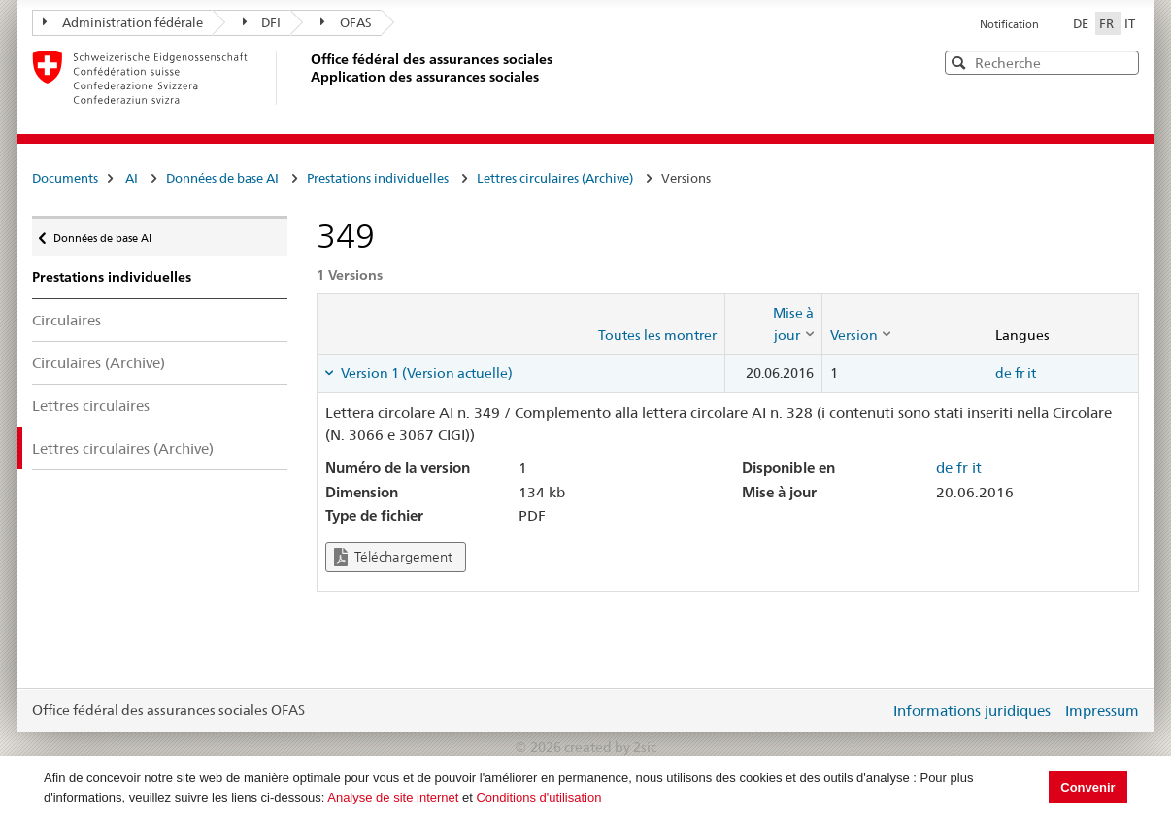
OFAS (346, 22)
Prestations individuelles (378, 178)
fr (1019, 373)
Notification (1009, 24)
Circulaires (66, 320)
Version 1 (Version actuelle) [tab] (425, 373)
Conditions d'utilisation (538, 797)
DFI (262, 22)
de (1003, 373)
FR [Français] (1108, 23)
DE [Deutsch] (1082, 23)
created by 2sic (610, 747)
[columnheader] (772, 324)
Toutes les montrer (657, 335)
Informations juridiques (972, 710)
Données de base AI (222, 178)
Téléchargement (393, 557)
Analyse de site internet (392, 797)
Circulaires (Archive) (98, 363)
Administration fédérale (123, 22)
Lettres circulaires (91, 405)
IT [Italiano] (1129, 23)
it (1031, 373)
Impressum (1102, 710)
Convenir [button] (1087, 787)
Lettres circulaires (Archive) (555, 178)
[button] (1122, 61)
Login (871, 710)
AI (131, 178)
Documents (65, 178)
